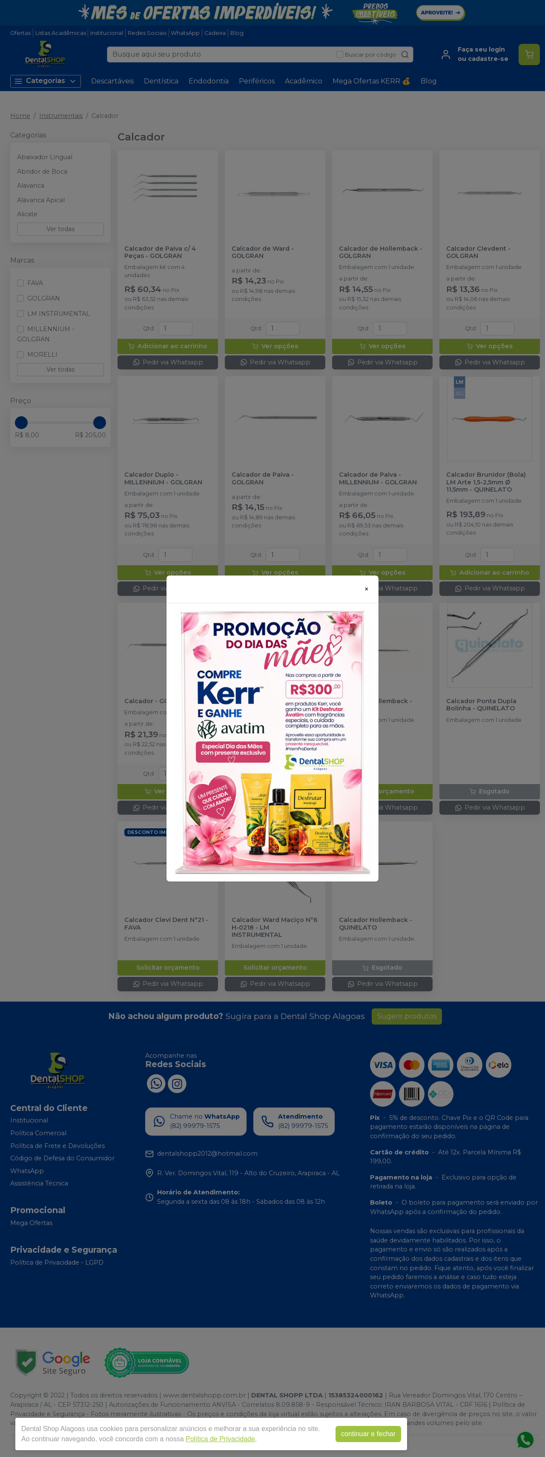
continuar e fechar (368, 1433)
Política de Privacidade (220, 1439)
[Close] (366, 589)
